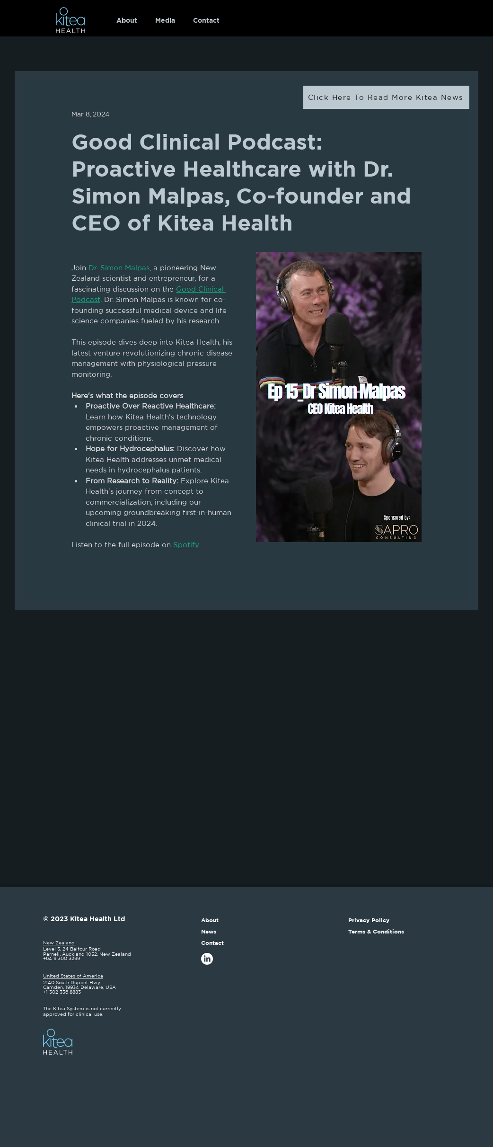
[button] (165, 20)
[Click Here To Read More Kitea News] (386, 97)
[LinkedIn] (207, 959)
